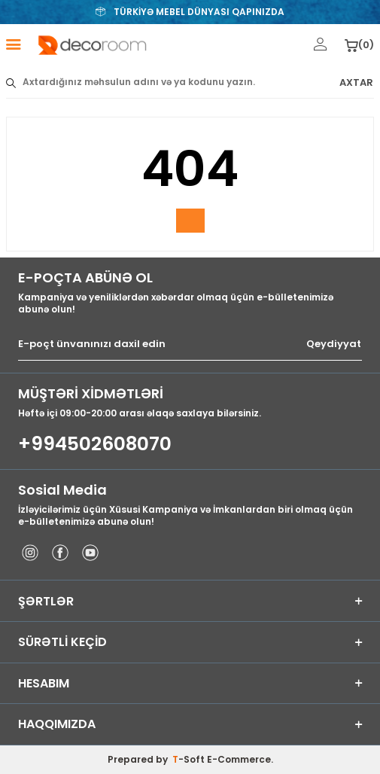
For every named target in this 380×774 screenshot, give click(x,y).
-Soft (189, 759)
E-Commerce (239, 759)
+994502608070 (95, 444)
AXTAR (356, 83)
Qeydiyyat (333, 344)
